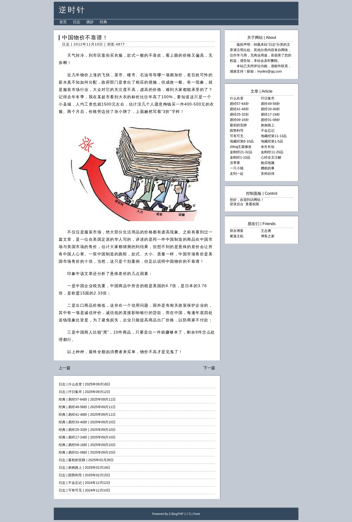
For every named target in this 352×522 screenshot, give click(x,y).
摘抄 (90, 22)
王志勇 (266, 231)
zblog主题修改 (241, 147)
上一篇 (64, 368)
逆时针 (72, 9)
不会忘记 (75, 483)
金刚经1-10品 (240, 157)
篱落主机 (236, 236)
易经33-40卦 (77, 422)
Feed (196, 514)
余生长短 (268, 147)
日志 (76, 22)
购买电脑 (268, 163)
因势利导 (75, 475)
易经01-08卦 (77, 452)
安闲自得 (268, 173)
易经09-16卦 (77, 445)
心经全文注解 (271, 157)
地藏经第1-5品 (272, 141)
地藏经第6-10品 (242, 141)
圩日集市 (75, 392)
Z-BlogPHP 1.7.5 (180, 514)
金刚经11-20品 (272, 152)
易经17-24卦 (77, 437)
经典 (103, 22)
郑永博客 (236, 231)
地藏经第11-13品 (274, 136)
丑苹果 (235, 163)
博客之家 (268, 236)
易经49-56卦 (77, 407)
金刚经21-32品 (241, 152)
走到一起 (236, 173)
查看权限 (252, 204)
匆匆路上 (75, 467)
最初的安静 (76, 460)
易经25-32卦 (77, 430)
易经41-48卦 (77, 414)
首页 (63, 22)
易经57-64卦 (77, 399)
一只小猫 (236, 168)
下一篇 (209, 368)
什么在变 (75, 384)
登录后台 (236, 204)
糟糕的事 (268, 168)
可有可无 (75, 490)
